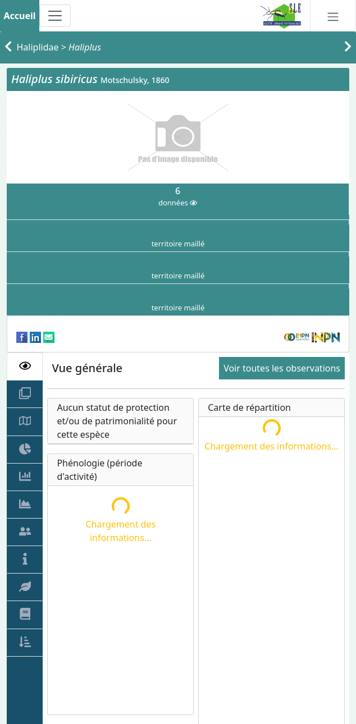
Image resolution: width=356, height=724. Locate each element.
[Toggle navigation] (55, 15)
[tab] (25, 366)
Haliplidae (38, 47)
